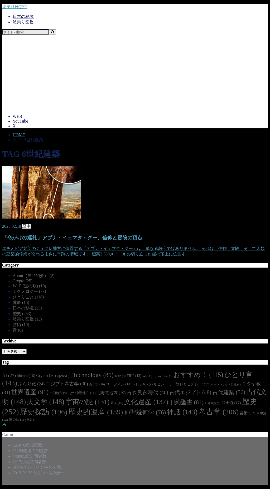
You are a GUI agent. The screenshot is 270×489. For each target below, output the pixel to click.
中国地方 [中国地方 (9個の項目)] (58, 393)
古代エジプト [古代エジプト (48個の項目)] (190, 392)
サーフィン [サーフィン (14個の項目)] (119, 384)
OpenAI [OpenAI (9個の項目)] (64, 376)
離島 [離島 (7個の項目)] (31, 419)
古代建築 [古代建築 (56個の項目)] (228, 392)
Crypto (22, 281)
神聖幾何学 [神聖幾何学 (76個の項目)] (145, 412)
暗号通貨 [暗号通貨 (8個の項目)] (212, 403)
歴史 (22, 313)
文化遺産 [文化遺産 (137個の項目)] (146, 402)
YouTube (20, 121)
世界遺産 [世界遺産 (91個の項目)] (30, 392)
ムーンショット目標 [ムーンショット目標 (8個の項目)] (225, 384)
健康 (21, 302)
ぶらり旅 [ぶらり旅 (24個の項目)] (31, 383)
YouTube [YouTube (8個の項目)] (164, 375)
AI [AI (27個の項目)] (9, 375)
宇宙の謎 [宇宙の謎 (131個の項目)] (87, 402)
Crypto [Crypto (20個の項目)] (46, 375)
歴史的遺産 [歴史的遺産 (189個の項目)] (95, 412)
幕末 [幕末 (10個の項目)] (116, 403)
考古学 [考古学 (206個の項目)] (219, 412)
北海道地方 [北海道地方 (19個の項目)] (111, 392)
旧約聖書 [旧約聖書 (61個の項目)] (186, 402)
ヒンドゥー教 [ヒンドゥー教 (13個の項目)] (171, 384)
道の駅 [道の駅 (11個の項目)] (17, 420)
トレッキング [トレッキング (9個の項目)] (144, 384)
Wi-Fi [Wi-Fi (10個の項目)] (149, 376)
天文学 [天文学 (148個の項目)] (45, 402)
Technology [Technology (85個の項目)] (93, 374)
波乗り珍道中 (14, 6)
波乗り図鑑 (23, 22)
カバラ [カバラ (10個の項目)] (97, 384)
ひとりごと (28, 297)
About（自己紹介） (34, 275)
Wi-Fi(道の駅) (29, 286)
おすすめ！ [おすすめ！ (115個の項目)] (198, 374)
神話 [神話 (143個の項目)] (182, 412)
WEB (17, 116)
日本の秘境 (23, 16)
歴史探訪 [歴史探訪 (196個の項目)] (44, 412)
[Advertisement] (135, 73)
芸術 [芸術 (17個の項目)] (247, 413)
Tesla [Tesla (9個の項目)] (120, 376)
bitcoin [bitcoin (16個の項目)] (26, 376)
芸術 (21, 324)
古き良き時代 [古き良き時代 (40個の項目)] (147, 392)
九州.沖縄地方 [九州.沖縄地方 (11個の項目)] (81, 393)
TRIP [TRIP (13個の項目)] (134, 376)
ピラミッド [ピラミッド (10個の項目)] (198, 384)
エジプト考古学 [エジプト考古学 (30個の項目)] (67, 383)
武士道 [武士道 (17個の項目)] (231, 403)
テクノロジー (29, 291)
